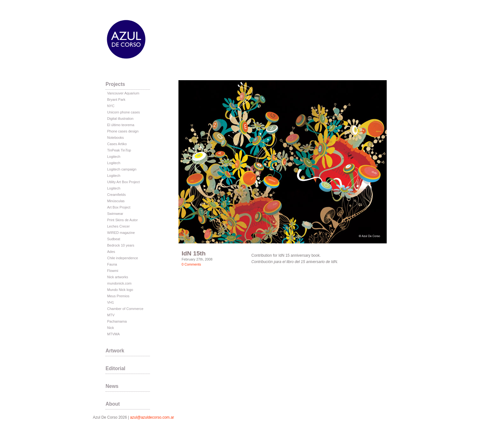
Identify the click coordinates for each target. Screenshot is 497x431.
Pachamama (117, 321)
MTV (110, 315)
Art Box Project (118, 207)
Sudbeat (113, 239)
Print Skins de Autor (122, 220)
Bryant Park (116, 99)
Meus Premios (118, 296)
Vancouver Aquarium (123, 93)
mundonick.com (119, 283)
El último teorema (120, 125)
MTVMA (113, 334)
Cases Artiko (117, 144)
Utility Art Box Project (123, 182)
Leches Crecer (118, 226)
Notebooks (115, 137)
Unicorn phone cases (123, 112)
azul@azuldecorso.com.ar (152, 417)
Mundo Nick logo (120, 290)
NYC (110, 106)
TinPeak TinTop (119, 150)
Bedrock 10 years (120, 245)
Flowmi (112, 271)
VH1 (110, 302)
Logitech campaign (121, 169)
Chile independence (122, 258)
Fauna (112, 264)
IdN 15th (194, 253)
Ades (111, 252)
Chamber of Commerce (125, 309)
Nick (110, 328)
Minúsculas (116, 201)
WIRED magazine (121, 233)
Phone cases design (123, 131)
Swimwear (115, 214)
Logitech (113, 156)
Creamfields (116, 194)
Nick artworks (117, 277)
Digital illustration (120, 118)
